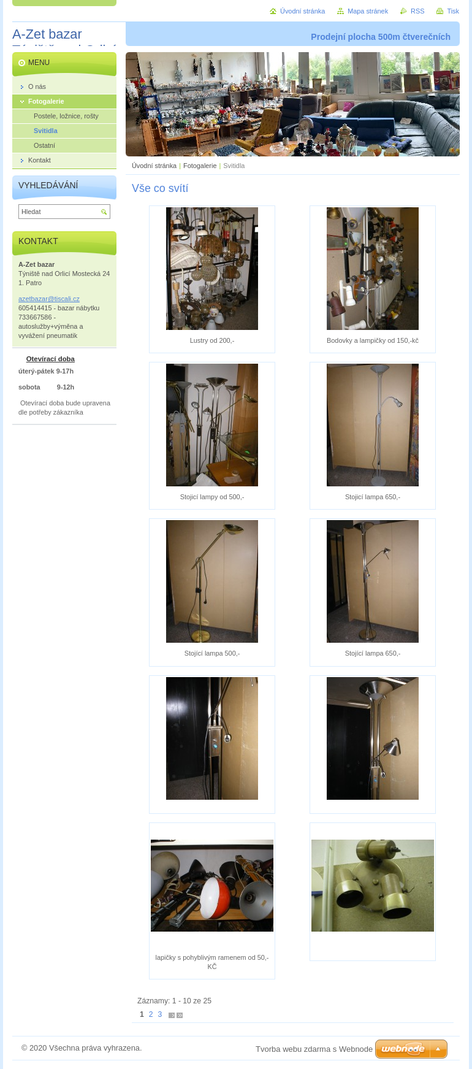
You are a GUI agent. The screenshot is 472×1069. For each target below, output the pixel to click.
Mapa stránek (368, 11)
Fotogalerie (199, 165)
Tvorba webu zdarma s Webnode (314, 1049)
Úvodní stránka (154, 165)
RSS (417, 11)
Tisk (453, 11)
